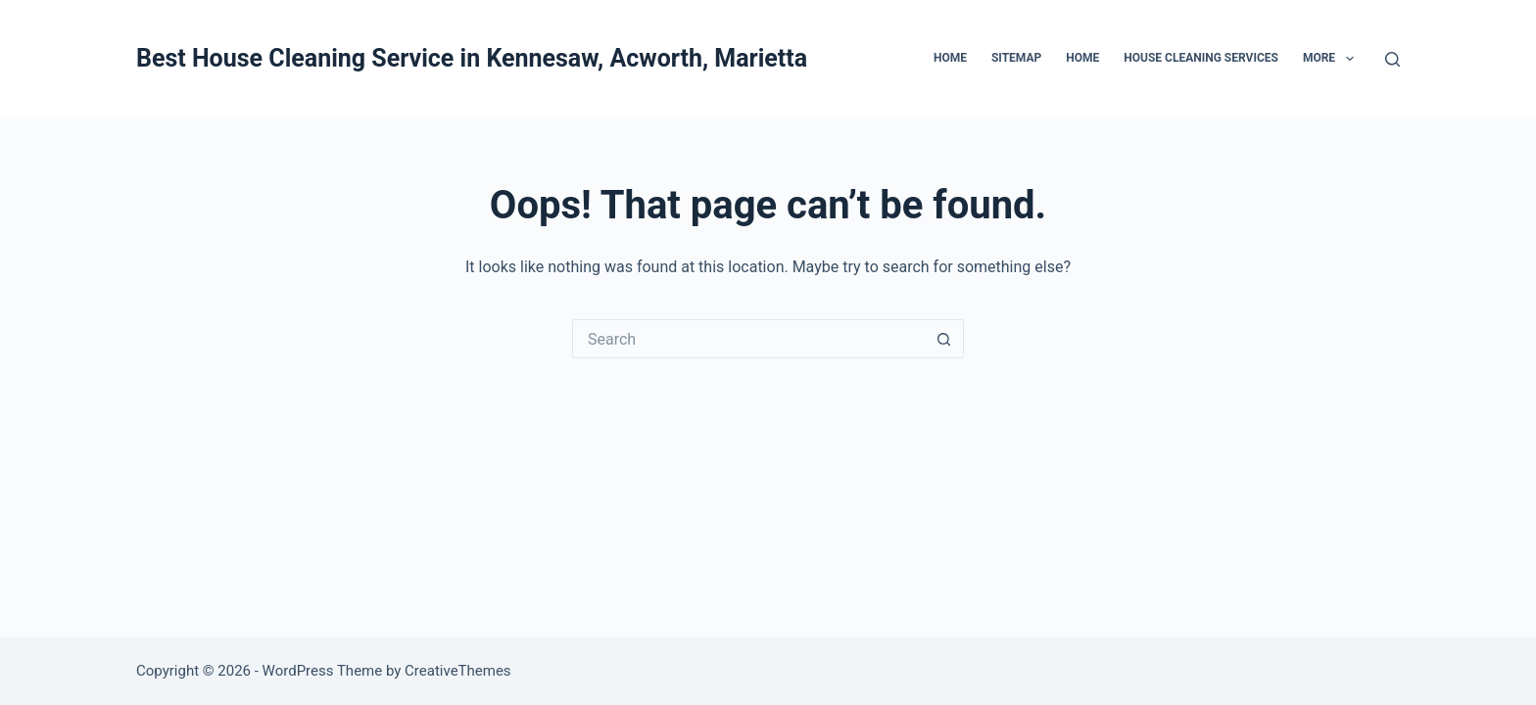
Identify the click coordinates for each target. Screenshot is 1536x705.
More (1332, 58)
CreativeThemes (458, 671)
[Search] (1392, 59)
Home (950, 58)
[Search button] (944, 338)
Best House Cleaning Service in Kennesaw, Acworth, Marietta (471, 58)
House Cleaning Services (1201, 58)
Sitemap (1016, 58)
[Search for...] (748, 338)
